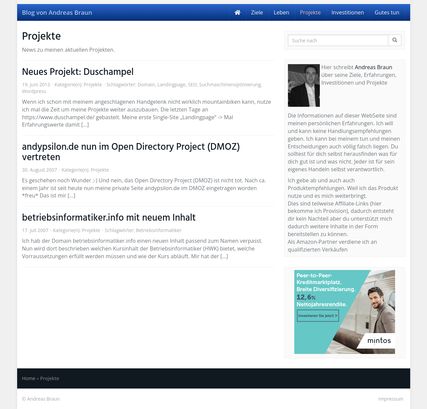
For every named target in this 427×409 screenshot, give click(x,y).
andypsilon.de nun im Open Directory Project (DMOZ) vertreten (131, 152)
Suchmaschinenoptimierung (230, 84)
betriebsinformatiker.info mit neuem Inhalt (109, 218)
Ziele (257, 12)
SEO (192, 84)
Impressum (391, 399)
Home (29, 378)
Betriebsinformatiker (158, 230)
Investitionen (348, 12)
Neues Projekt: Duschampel (78, 72)
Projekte (310, 12)
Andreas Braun (373, 67)
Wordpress (34, 91)
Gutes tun (387, 12)
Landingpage (171, 84)
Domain (146, 84)
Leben (281, 12)
